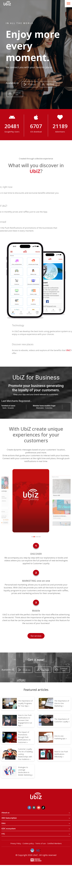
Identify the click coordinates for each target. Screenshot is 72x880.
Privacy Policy (15, 843)
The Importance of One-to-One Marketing (61, 703)
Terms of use (40, 843)
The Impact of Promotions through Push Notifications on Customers (24, 737)
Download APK (16, 94)
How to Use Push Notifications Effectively (61, 754)
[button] (32, 536)
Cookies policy (28, 843)
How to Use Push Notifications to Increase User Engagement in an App (25, 720)
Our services (36, 636)
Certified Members (54, 843)
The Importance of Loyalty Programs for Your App (25, 703)
